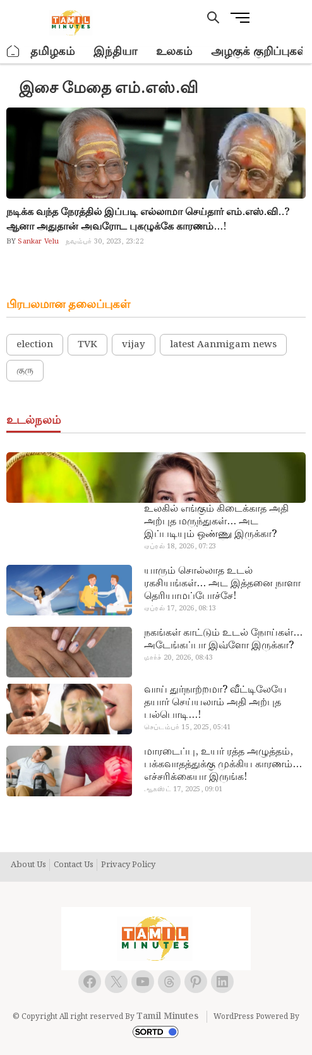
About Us (28, 865)
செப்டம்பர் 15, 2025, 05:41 (187, 727)
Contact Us (73, 865)
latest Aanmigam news (223, 344)
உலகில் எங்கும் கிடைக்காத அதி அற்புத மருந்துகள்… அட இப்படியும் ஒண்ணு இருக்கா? (216, 522)
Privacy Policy (128, 865)
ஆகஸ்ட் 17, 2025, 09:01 (183, 789)
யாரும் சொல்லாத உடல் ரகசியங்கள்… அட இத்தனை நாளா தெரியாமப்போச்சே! (222, 584)
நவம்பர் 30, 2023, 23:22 (104, 241)
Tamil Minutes (167, 1016)
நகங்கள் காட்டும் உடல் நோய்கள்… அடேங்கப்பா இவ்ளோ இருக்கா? (223, 639)
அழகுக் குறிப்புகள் (259, 51)
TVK (87, 344)
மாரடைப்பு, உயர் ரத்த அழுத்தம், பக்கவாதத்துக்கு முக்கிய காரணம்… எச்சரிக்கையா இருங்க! (223, 765)
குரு (24, 370)
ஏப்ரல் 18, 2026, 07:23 (180, 546)
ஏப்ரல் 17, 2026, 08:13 (180, 608)
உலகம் (174, 51)
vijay (133, 344)
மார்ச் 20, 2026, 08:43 (178, 657)
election (34, 344)
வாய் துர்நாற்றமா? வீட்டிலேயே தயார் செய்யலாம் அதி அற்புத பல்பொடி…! (215, 703)
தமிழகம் (52, 51)
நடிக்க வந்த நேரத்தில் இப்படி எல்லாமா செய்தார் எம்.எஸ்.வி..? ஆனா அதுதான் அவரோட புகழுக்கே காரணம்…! (148, 219)
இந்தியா (115, 51)
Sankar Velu (37, 241)
